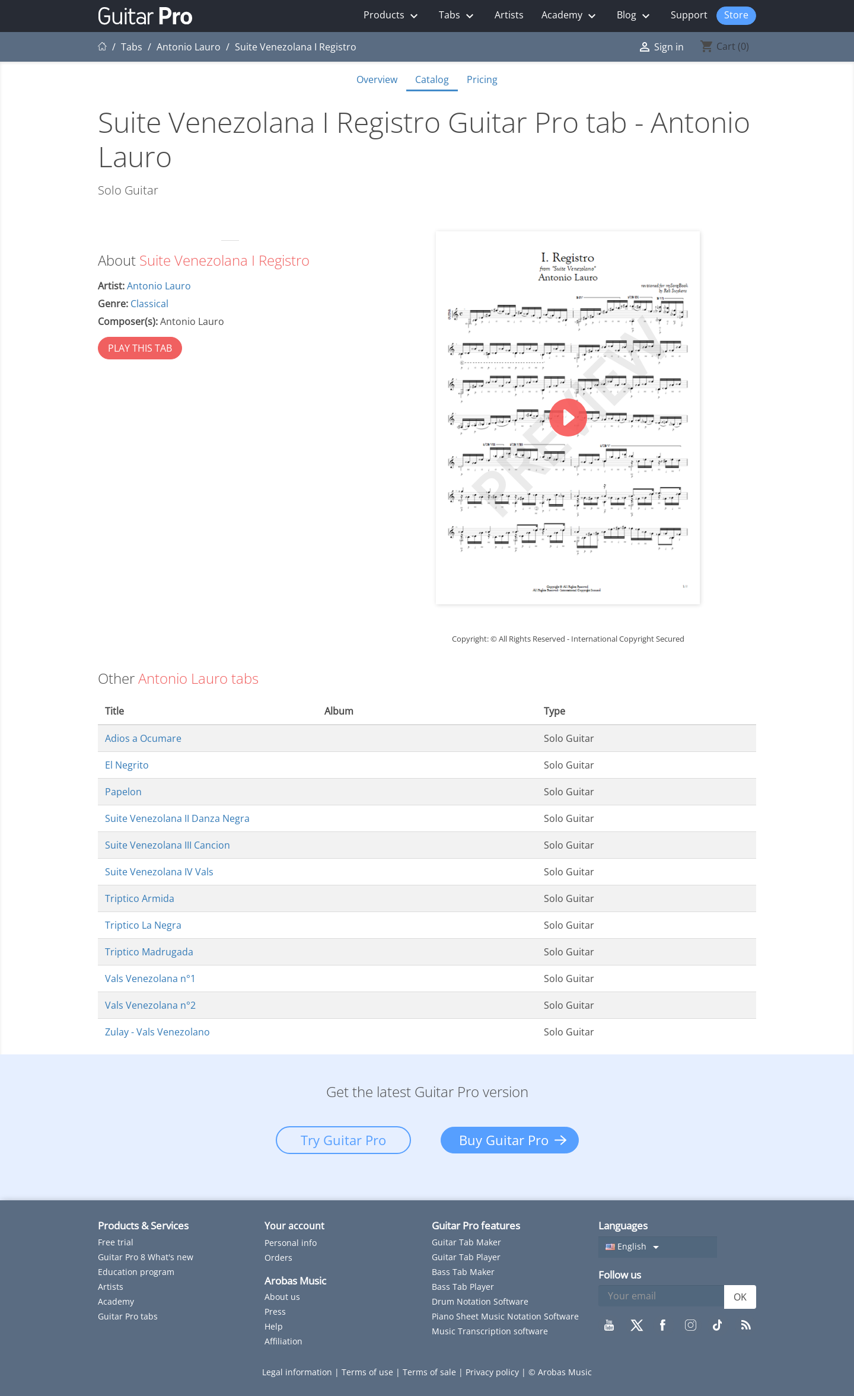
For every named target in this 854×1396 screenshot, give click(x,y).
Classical (149, 303)
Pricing (482, 79)
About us (282, 1296)
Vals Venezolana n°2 (150, 1005)
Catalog (432, 79)
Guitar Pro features (476, 1225)
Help (274, 1326)
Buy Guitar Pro (504, 1140)
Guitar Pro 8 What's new (145, 1257)
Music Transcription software (490, 1331)
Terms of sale (430, 1372)
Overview (376, 79)
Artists (509, 14)
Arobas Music (295, 1280)
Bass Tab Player (463, 1286)
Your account (294, 1225)
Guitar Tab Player (466, 1257)
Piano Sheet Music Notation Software (505, 1316)
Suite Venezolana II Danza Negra (177, 818)
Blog (635, 15)
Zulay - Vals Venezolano (157, 1031)
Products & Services (143, 1225)
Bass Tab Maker (463, 1271)
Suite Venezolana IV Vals (159, 871)
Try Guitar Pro (343, 1140)
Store (736, 14)
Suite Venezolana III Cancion (167, 845)
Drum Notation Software (480, 1301)
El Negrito (127, 765)
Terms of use (369, 1372)
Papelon (123, 791)
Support (689, 14)
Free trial (115, 1242)
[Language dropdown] (657, 1247)
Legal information (298, 1372)
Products (392, 15)
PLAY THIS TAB (140, 348)
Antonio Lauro (159, 285)
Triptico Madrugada (149, 951)
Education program (136, 1271)
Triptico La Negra (143, 925)
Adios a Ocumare (143, 738)
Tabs (458, 15)
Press (275, 1311)
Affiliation (283, 1341)
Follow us (619, 1275)
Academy (570, 15)
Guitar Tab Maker (466, 1242)
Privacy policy (493, 1372)
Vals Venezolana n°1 (150, 978)
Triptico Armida (139, 898)
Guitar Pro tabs (128, 1316)
